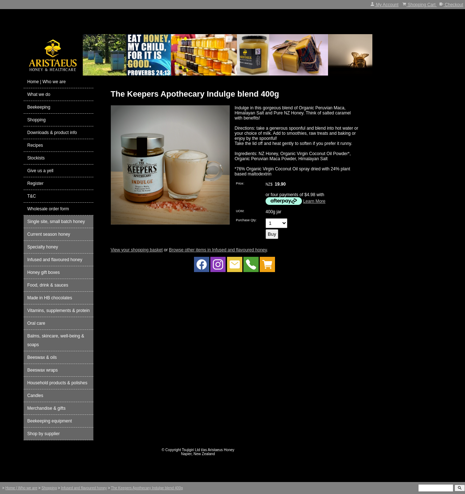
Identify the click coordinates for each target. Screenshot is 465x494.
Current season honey (48, 234)
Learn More (314, 201)
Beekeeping (38, 107)
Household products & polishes (57, 382)
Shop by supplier (43, 433)
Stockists (36, 158)
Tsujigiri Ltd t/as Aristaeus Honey (208, 450)
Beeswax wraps (42, 370)
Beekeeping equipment (49, 421)
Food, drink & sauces (47, 285)
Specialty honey (42, 247)
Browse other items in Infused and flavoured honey (218, 249)
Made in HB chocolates (49, 297)
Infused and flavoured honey (54, 259)
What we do (38, 94)
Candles (35, 395)
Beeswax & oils (42, 357)
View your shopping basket (137, 249)
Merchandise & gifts (46, 408)
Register (35, 183)
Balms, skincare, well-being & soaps (55, 340)
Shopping (36, 119)
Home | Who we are (46, 81)
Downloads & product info (52, 132)
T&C (31, 196)
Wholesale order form (48, 208)
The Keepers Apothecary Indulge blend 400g (147, 488)
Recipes (35, 145)
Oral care (36, 323)
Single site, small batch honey (56, 221)
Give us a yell (40, 170)
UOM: (240, 211)
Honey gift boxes (43, 272)
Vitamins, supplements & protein (58, 310)
